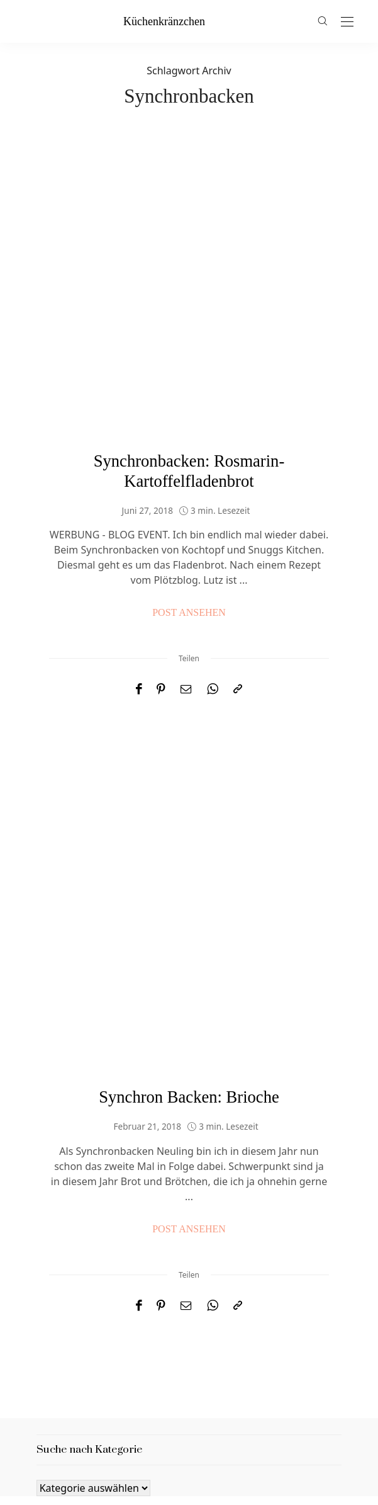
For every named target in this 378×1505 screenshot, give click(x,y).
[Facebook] (139, 587)
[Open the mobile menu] (347, 22)
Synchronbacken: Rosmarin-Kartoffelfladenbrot (189, 369)
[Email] (186, 587)
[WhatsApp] (213, 587)
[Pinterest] (161, 587)
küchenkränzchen (164, 21)
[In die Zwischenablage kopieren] (237, 587)
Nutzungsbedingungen (256, 1429)
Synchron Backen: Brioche (189, 915)
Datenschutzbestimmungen (112, 1429)
